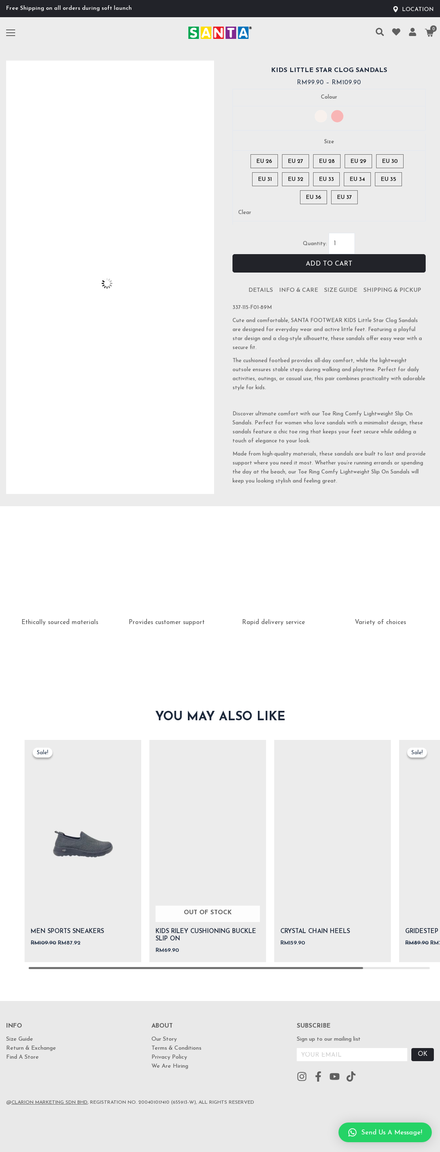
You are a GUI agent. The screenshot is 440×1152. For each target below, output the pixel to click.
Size (329, 141)
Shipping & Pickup (392, 290)
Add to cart (329, 264)
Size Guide (340, 290)
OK (422, 1054)
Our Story (164, 1039)
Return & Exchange (31, 1048)
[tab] (260, 290)
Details (260, 290)
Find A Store (22, 1057)
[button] (385, 1132)
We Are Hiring (169, 1066)
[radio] (321, 116)
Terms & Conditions (176, 1048)
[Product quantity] (342, 243)
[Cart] (429, 32)
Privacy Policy (169, 1057)
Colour (329, 97)
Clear (244, 212)
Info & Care (298, 290)
